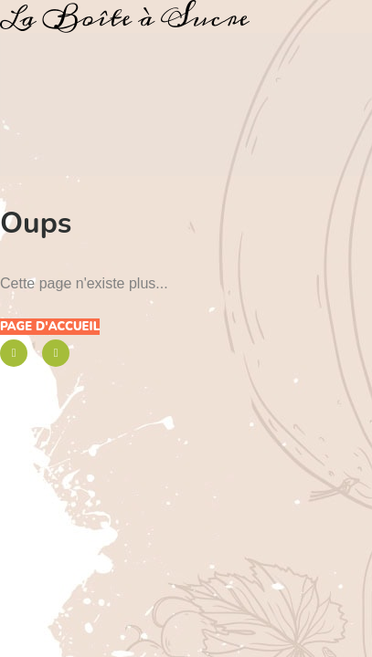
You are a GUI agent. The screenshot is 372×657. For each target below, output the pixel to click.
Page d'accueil (50, 326)
